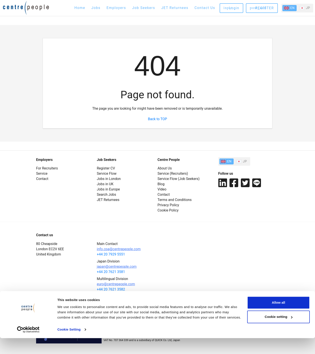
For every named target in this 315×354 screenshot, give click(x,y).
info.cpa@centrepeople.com (119, 249)
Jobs (96, 8)
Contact (42, 179)
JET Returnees (174, 8)
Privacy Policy (168, 205)
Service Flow (107, 173)
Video (162, 189)
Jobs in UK (105, 184)
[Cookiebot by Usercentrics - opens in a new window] (28, 345)
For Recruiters (47, 168)
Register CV (106, 168)
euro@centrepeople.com (116, 284)
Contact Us (204, 8)
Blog (161, 184)
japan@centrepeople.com (117, 266)
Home (79, 8)
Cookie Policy (168, 210)
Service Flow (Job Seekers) (179, 179)
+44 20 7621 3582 (111, 289)
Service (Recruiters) (173, 173)
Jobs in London (109, 179)
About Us (165, 168)
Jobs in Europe (108, 189)
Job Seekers (143, 8)
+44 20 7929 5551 (111, 254)
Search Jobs (106, 194)
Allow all (278, 318)
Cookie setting (278, 333)
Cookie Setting (68, 345)
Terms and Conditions (175, 200)
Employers (116, 8)
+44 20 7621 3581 (111, 272)
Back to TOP (157, 119)
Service (41, 173)
